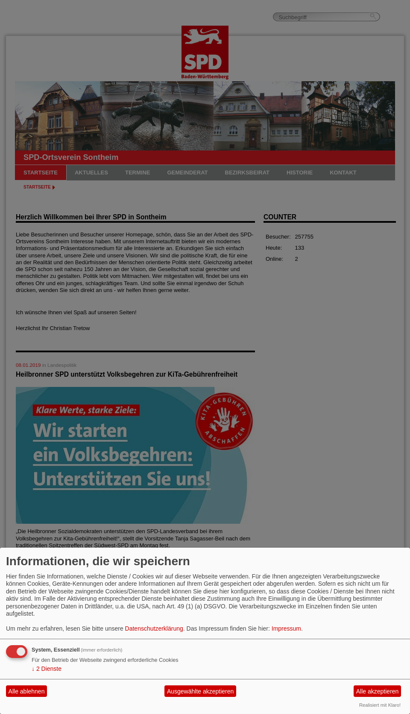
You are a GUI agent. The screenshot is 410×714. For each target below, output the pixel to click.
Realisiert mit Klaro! (380, 705)
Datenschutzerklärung (154, 628)
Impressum (286, 628)
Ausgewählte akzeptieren (200, 691)
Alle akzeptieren (377, 691)
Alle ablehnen (27, 691)
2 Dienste (47, 668)
